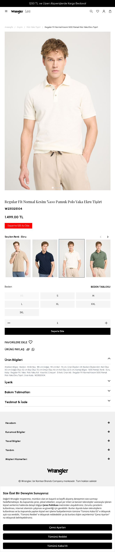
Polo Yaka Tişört (34, 27)
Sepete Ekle (57, 331)
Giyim (19, 27)
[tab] (53, 188)
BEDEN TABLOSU (100, 286)
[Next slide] (107, 237)
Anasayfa (9, 27)
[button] (6, 11)
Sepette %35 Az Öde (18, 225)
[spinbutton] (57, 322)
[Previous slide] (101, 237)
